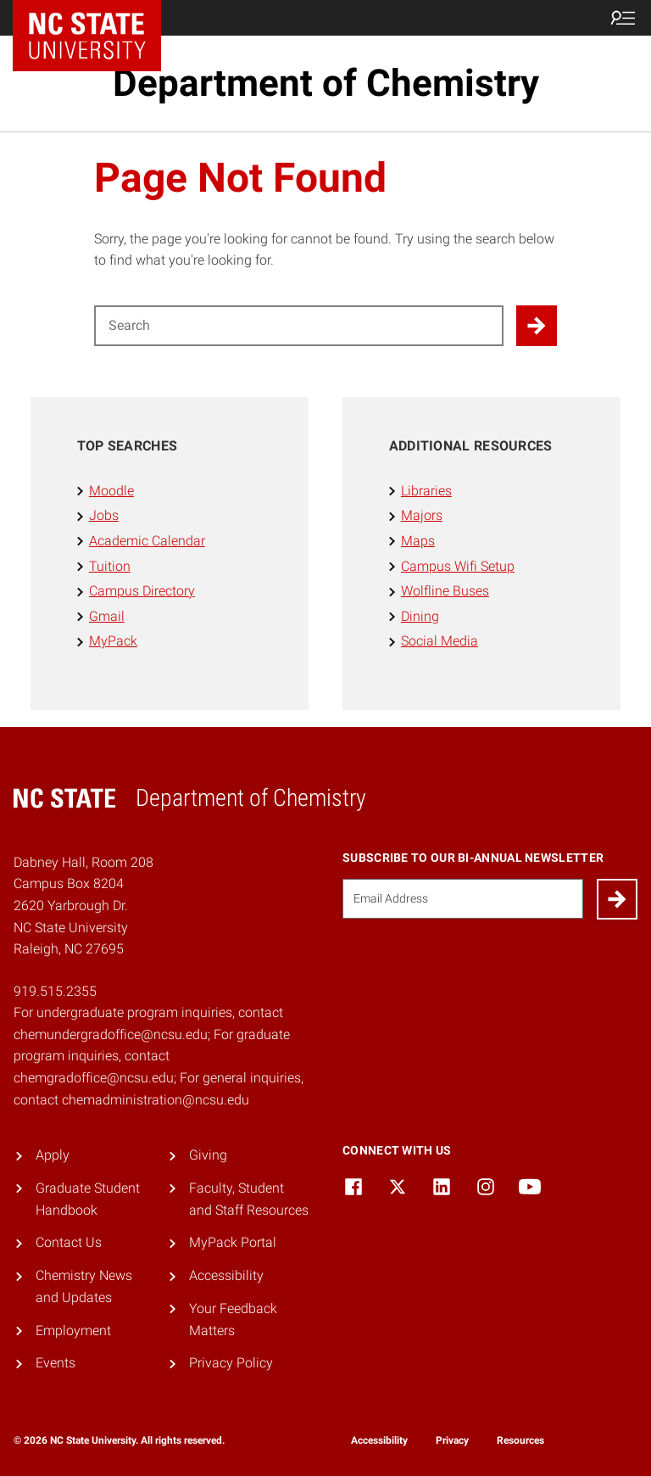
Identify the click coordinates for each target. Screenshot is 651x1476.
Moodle (111, 491)
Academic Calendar (147, 541)
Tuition (110, 566)
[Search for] (299, 325)
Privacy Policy (231, 1363)
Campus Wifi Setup (458, 566)
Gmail (107, 616)
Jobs (104, 515)
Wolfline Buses (445, 591)
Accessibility (226, 1275)
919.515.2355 (55, 991)
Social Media (439, 641)
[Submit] (617, 899)
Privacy (452, 1440)
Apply (53, 1155)
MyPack (113, 641)
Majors (421, 515)
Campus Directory (142, 591)
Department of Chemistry (326, 83)
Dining (420, 616)
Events (55, 1363)
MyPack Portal (232, 1242)
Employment (73, 1330)
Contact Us (69, 1242)
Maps (418, 541)
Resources (520, 1440)
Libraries (426, 491)
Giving (208, 1155)
